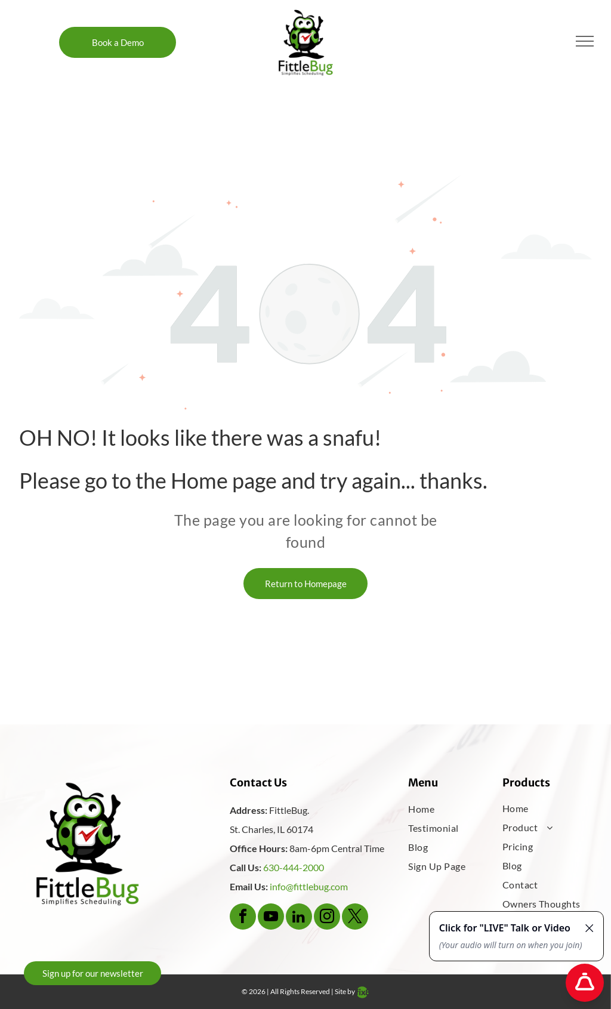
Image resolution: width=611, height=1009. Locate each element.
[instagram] (327, 918)
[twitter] (355, 918)
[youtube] (271, 918)
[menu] (584, 41)
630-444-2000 (293, 867)
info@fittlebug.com (309, 886)
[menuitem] (446, 809)
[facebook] (243, 918)
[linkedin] (299, 918)
